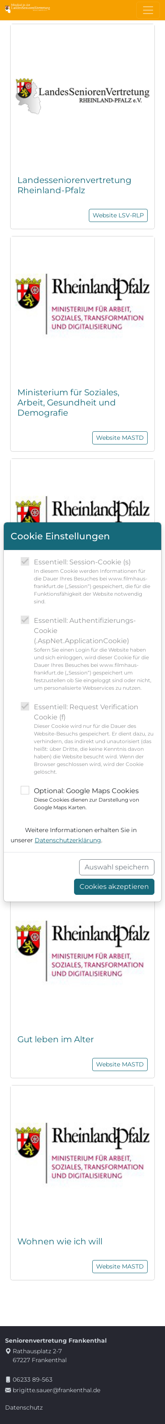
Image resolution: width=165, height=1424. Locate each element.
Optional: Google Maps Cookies (94, 799)
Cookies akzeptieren (114, 887)
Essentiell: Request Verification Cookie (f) (94, 739)
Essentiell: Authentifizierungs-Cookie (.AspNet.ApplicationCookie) (94, 654)
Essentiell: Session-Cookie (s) (94, 581)
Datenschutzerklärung (68, 840)
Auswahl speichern (117, 867)
